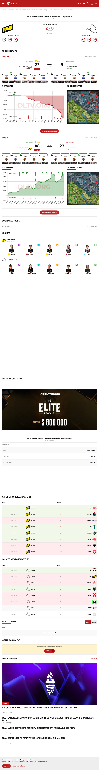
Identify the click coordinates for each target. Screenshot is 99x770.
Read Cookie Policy (19, 766)
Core (87, 622)
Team (94, 622)
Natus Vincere (13, 35)
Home (4, 10)
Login (48, 651)
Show (93, 658)
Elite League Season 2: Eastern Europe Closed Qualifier (49, 17)
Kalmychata (85, 35)
